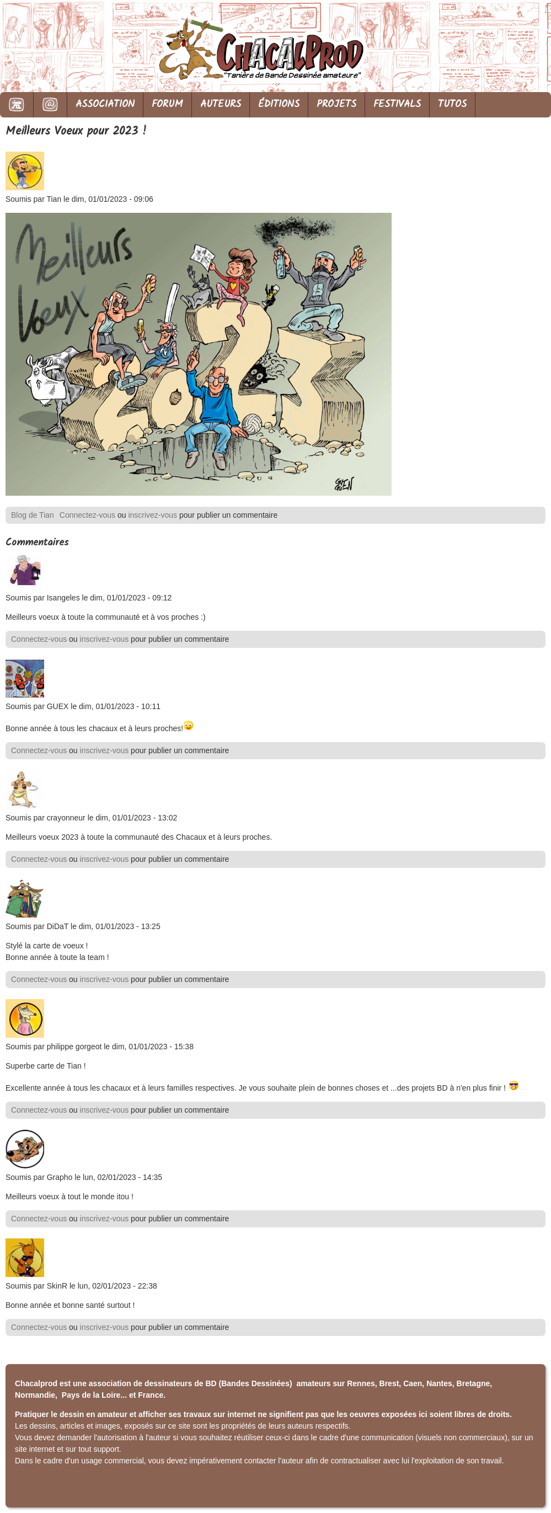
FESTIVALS (397, 104)
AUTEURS (220, 104)
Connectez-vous (87, 515)
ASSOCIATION (105, 104)
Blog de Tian (32, 515)
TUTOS (452, 104)
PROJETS (336, 104)
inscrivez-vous (152, 515)
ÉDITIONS (278, 104)
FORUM (167, 104)
